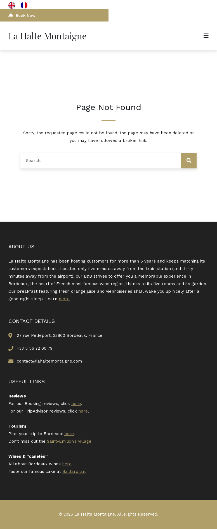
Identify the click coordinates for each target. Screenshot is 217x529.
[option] (25, 5)
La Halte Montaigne (47, 36)
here (76, 403)
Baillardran (73, 471)
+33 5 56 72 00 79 (35, 348)
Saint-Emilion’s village (69, 441)
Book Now (22, 15)
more (64, 298)
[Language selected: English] (20, 5)
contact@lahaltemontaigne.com (49, 361)
